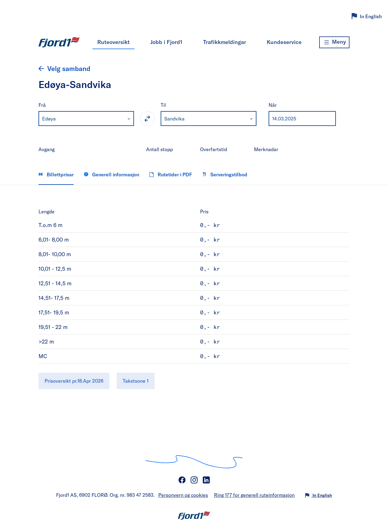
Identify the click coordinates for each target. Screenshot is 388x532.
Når (273, 105)
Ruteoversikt (113, 42)
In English (371, 16)
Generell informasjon (111, 174)
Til (163, 105)
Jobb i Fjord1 (166, 42)
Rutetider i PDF (170, 174)
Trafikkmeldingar (224, 42)
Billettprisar (56, 174)
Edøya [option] (49, 118)
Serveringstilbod (224, 174)
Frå (42, 105)
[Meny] (334, 42)
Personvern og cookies (183, 495)
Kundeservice (284, 42)
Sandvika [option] (174, 118)
